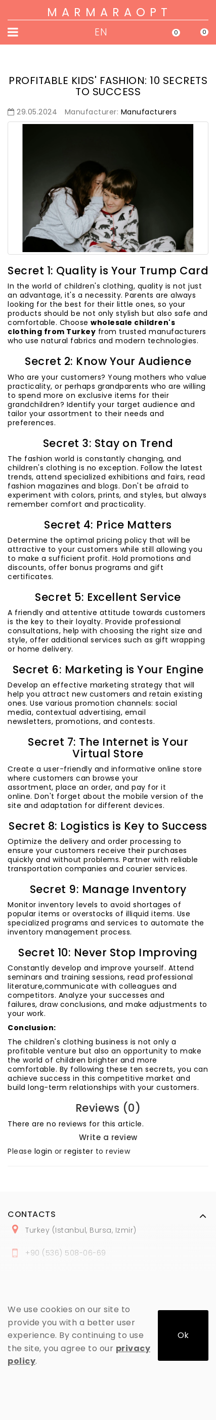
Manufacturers (149, 112)
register (78, 1151)
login (43, 1151)
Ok (183, 1335)
